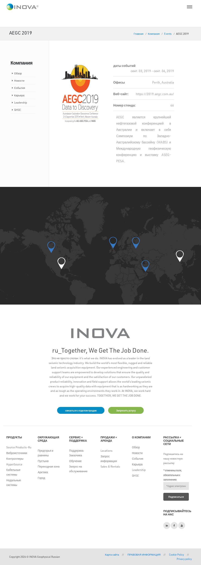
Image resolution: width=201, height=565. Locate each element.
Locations (106, 451)
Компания (154, 33)
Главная (138, 33)
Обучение (75, 461)
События (19, 87)
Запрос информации (108, 458)
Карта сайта (112, 554)
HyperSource (14, 464)
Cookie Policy (176, 554)
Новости (19, 80)
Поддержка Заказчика (76, 453)
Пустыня (43, 461)
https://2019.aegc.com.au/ (155, 94)
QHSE (17, 109)
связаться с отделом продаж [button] (80, 410)
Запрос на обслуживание (78, 469)
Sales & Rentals (110, 467)
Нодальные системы (13, 482)
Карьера (19, 95)
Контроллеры (14, 458)
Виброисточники (16, 453)
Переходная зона (48, 467)
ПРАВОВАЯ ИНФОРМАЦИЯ (144, 554)
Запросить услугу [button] (126, 410)
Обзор (18, 73)
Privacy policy (184, 558)
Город (41, 478)
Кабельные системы (13, 472)
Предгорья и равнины (45, 453)
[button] (61, 263)
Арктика (43, 472)
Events (168, 33)
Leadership (20, 102)
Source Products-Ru (18, 447)
